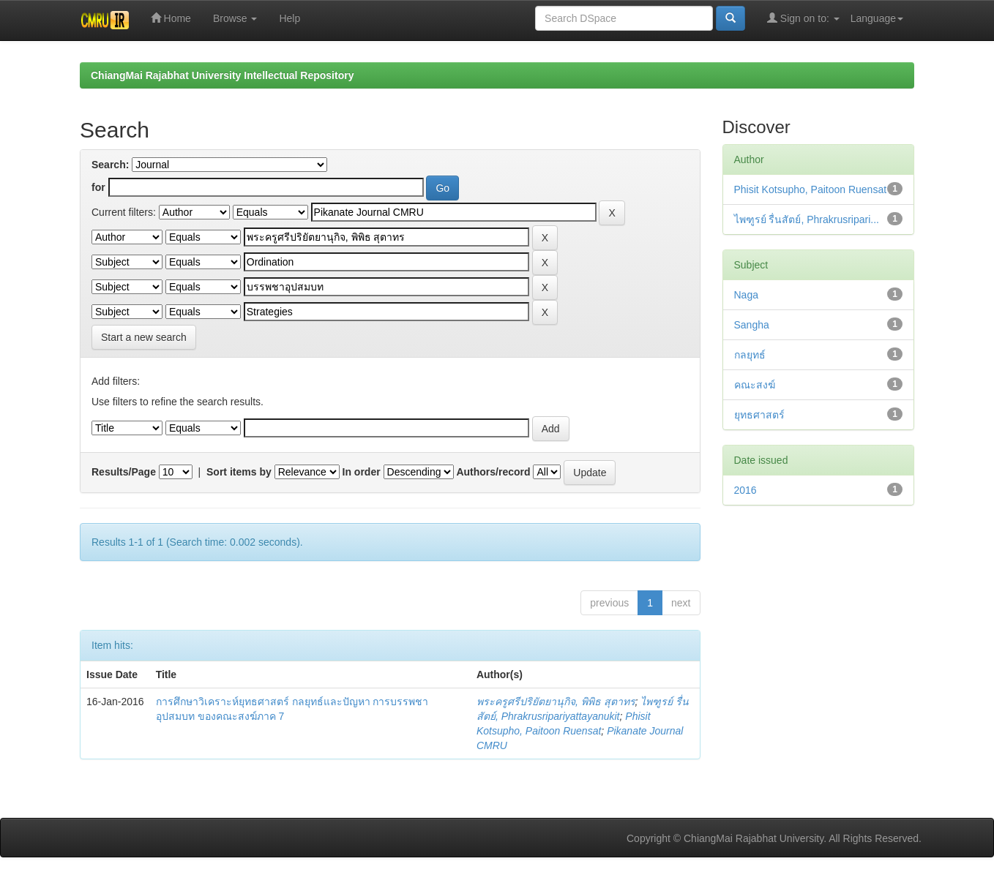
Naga (746, 295)
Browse (235, 18)
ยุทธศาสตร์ (759, 415)
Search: (110, 164)
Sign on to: (803, 18)
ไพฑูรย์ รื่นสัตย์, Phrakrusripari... (806, 219)
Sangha (751, 325)
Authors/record (493, 472)
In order (362, 472)
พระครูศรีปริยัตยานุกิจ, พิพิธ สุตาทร (556, 701)
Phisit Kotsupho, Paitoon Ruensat (810, 189)
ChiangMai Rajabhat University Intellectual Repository (222, 75)
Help (289, 18)
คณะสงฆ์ (754, 385)
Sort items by (239, 472)
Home (171, 18)
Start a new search (144, 337)
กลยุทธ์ (750, 355)
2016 (745, 490)
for (98, 187)
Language (877, 18)
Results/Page (123, 472)
